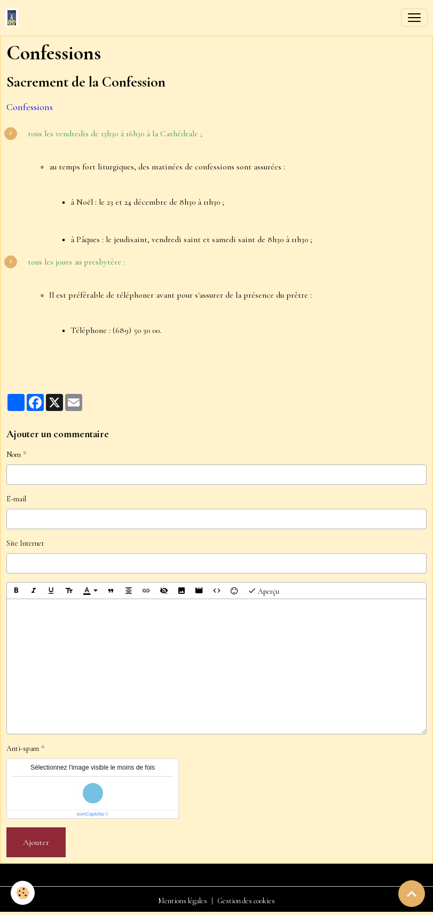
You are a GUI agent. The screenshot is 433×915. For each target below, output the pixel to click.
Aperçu (263, 590)
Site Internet (25, 543)
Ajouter (36, 842)
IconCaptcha (90, 814)
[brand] (13, 18)
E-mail (16, 498)
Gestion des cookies (246, 900)
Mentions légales (182, 900)
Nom (13, 454)
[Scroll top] (411, 893)
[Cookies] (23, 893)
